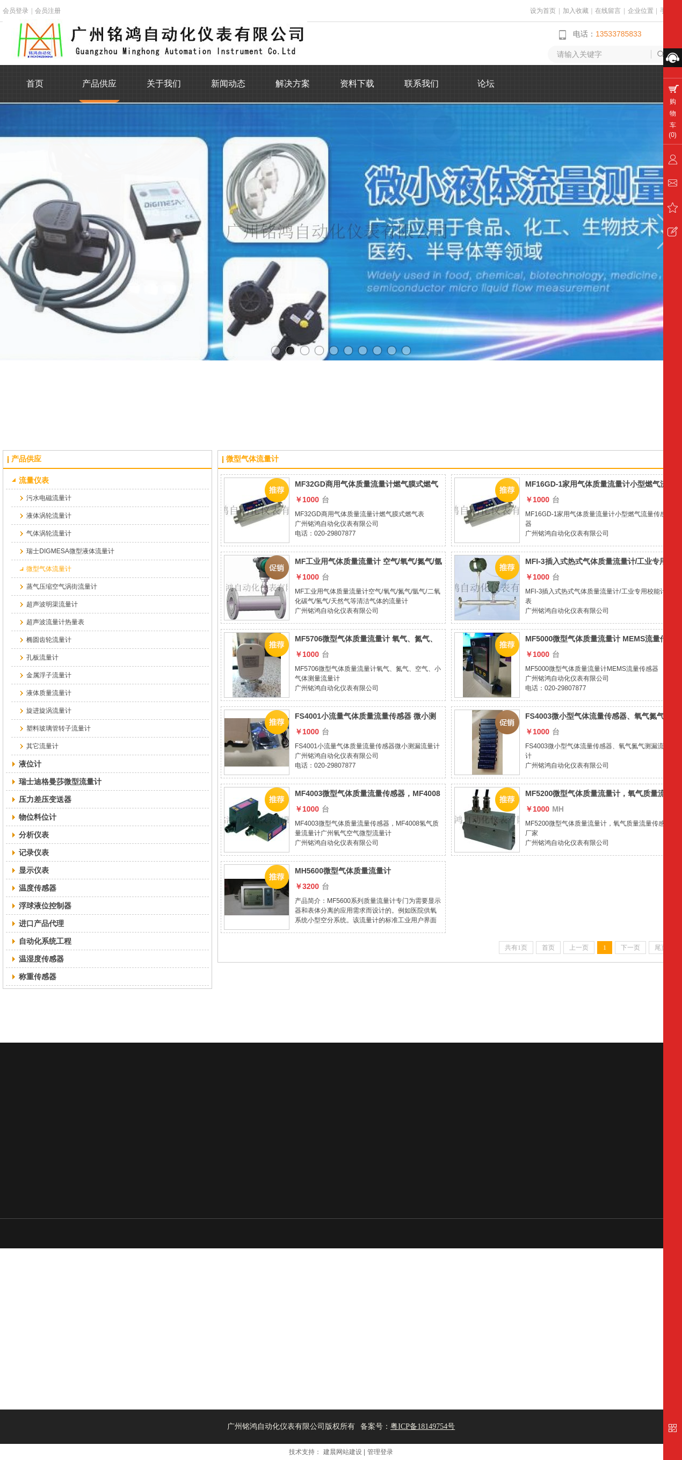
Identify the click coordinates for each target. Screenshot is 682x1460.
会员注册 (48, 11)
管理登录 (380, 1452)
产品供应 (26, 459)
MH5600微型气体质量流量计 (343, 870)
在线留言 (608, 11)
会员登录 (15, 11)
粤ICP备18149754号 (422, 1426)
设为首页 (543, 11)
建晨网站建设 (342, 1452)
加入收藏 (576, 11)
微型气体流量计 (252, 459)
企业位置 (641, 11)
